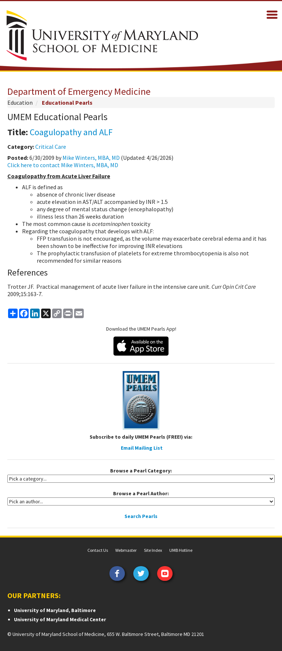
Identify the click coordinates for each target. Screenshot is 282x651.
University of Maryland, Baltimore (55, 610)
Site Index (153, 550)
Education (20, 102)
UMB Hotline (180, 550)
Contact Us (97, 550)
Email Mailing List (142, 448)
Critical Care (50, 146)
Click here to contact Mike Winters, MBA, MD (62, 165)
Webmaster (126, 550)
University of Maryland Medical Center (60, 619)
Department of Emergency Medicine (79, 91)
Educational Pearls (67, 102)
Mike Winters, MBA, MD (91, 157)
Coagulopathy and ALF (71, 132)
